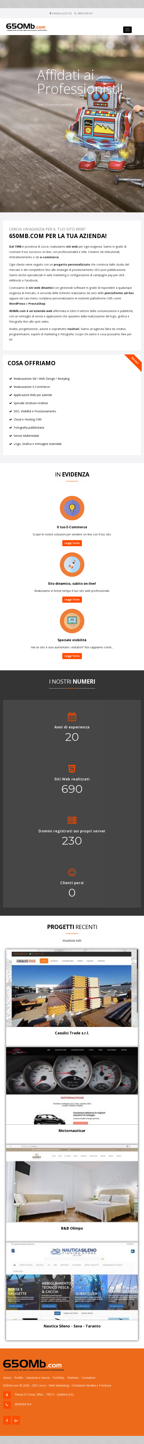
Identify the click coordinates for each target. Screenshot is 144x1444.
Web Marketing (59, 1385)
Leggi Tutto (72, 543)
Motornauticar (72, 1130)
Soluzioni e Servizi (38, 1378)
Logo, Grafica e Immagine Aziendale (38, 444)
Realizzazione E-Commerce (32, 387)
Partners (73, 1378)
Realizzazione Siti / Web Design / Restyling (41, 379)
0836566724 (23, 1404)
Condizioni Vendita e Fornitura (91, 1385)
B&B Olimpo (72, 1228)
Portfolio (58, 1378)
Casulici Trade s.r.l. (72, 1032)
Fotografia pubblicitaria (29, 427)
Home (7, 1378)
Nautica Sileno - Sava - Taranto (72, 1326)
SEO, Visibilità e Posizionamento (35, 411)
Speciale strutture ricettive (31, 403)
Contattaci (88, 1378)
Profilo (18, 1378)
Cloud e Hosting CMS (28, 419)
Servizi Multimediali (26, 436)
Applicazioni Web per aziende (33, 395)
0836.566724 (85, 13)
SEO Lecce (39, 1385)
